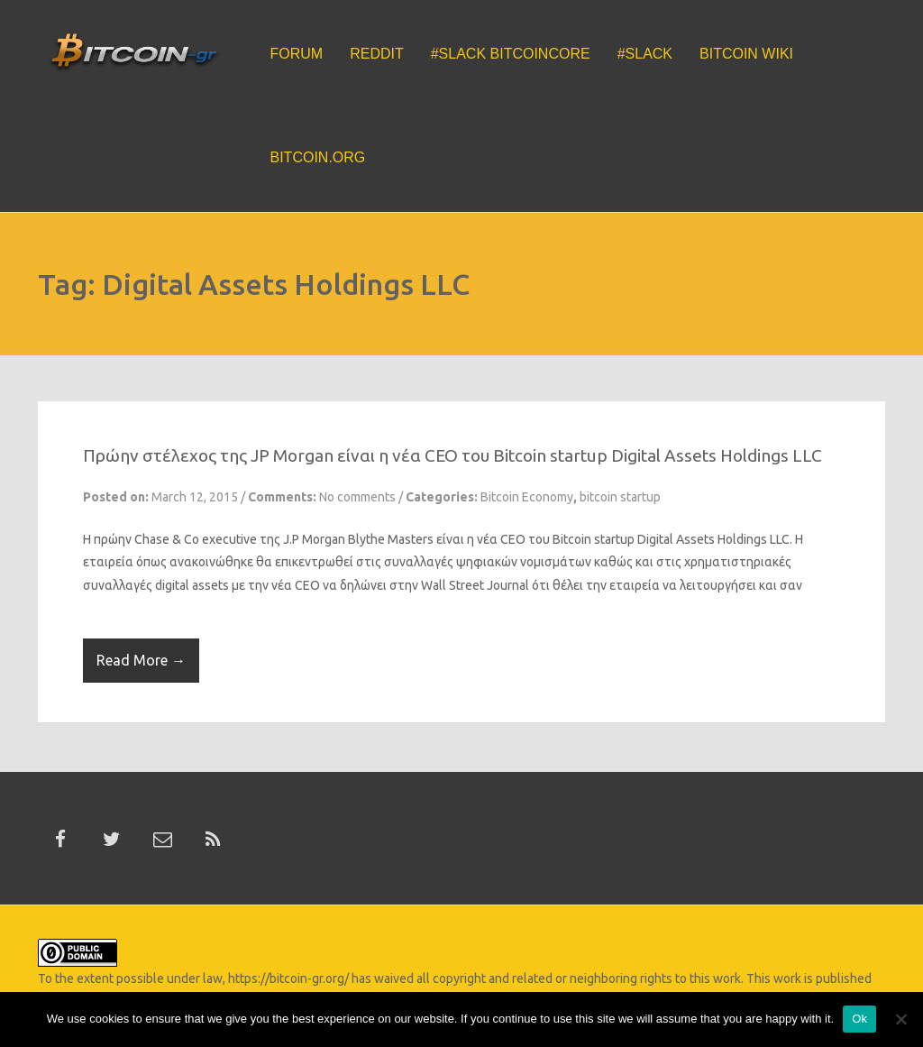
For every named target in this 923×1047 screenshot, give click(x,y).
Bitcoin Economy (526, 497)
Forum (297, 53)
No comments (357, 497)
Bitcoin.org (318, 157)
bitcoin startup (620, 497)
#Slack (644, 53)
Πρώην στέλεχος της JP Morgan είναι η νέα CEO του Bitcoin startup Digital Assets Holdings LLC (452, 455)
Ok (859, 1018)
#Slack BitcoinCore (510, 53)
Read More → (141, 660)
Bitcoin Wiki (746, 53)
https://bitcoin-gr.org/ (288, 978)
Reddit (377, 53)
